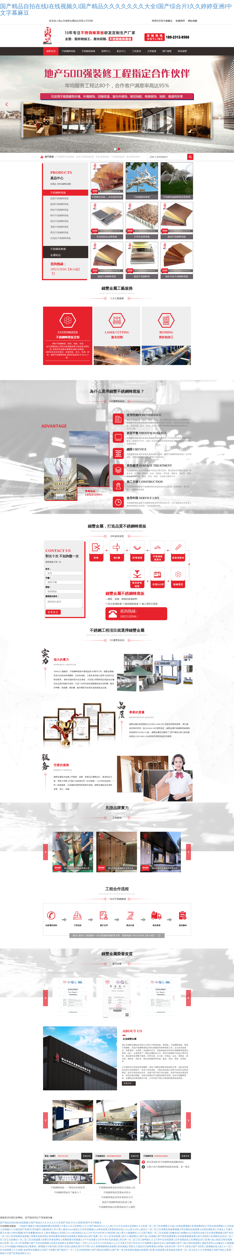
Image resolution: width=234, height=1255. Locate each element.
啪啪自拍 (82, 1236)
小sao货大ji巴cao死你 (135, 1229)
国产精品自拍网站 (101, 1250)
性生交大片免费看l (142, 1243)
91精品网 (111, 1233)
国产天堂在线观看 (40, 1243)
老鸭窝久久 (148, 1239)
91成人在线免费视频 (179, 1226)
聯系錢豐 (182, 51)
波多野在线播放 (32, 1250)
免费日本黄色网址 (51, 1239)
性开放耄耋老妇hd (33, 1233)
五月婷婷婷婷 (84, 1250)
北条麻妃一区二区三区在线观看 (25, 1239)
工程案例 (136, 51)
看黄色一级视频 (37, 1246)
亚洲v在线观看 (157, 1250)
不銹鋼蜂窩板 (68, 51)
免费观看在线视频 (71, 1239)
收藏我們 (180, 21)
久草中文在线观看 (164, 1239)
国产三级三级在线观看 (189, 1243)
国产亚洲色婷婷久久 (19, 1253)
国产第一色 (118, 1250)
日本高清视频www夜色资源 (94, 1229)
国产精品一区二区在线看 (156, 1233)
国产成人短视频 (148, 1236)
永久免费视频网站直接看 (104, 1246)
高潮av (161, 1246)
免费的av (185, 1233)
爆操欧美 (48, 1229)
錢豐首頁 (51, 51)
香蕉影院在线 (116, 1229)
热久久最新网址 (130, 1236)
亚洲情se (79, 1226)
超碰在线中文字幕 (80, 1246)
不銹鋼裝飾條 (88, 51)
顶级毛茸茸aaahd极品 (212, 1243)
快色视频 (123, 1246)
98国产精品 (219, 1250)
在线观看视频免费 (187, 1236)
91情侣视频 (16, 1233)
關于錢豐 (167, 51)
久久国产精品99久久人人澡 (99, 1226)
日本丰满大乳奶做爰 (108, 1239)
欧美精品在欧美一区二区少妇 (181, 1250)
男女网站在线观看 (190, 1229)
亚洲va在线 (64, 1246)
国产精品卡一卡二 (66, 1250)
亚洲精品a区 (197, 1239)
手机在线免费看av (216, 1226)
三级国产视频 (26, 1226)
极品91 (157, 1243)
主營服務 (151, 51)
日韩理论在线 (198, 1233)
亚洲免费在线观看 (20, 1236)
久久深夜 (17, 1250)
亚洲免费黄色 (199, 1226)
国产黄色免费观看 (167, 1236)
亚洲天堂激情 (58, 1243)
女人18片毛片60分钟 (94, 1233)
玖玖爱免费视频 (215, 1233)
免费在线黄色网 (39, 1236)
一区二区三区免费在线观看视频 (164, 1229)
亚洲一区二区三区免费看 (155, 1226)
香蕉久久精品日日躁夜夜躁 (143, 1246)
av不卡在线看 (89, 1239)
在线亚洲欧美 (208, 1229)
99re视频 (10, 1246)
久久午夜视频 (205, 1250)
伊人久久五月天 (92, 1243)
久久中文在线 (121, 1226)
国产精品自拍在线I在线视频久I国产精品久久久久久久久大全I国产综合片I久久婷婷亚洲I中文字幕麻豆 (116, 9)
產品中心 (121, 51)
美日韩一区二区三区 (130, 1239)
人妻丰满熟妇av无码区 (55, 1233)
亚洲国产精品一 (74, 1243)
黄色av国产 (192, 1246)
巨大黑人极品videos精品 (66, 1229)
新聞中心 (105, 51)
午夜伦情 (52, 1246)
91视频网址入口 (133, 1233)
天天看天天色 (125, 1243)
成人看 (120, 1233)
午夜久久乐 (67, 1226)
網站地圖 (192, 21)
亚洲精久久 (135, 1226)
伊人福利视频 (169, 1243)
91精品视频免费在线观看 (47, 1226)
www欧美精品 (75, 1233)
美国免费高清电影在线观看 (63, 1236)
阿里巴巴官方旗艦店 (162, 21)
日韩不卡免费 (48, 1250)
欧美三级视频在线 (208, 1246)
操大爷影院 (204, 1236)
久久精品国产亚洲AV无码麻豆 (26, 1229)
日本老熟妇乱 (182, 1239)
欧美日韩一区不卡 (175, 1246)
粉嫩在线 (175, 1233)
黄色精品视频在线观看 (137, 1250)
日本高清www (109, 1243)
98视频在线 (22, 1246)
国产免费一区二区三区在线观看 (105, 1236)
